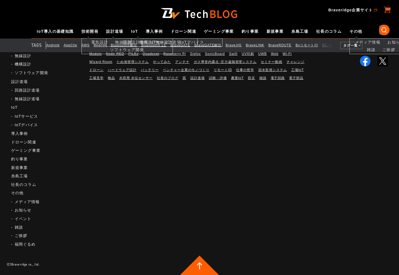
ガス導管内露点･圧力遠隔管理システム (225, 62)
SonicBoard (215, 53)
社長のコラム (329, 31)
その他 (355, 31)
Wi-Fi (287, 53)
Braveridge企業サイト (350, 10)
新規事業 (275, 31)
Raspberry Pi (174, 53)
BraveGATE (185, 45)
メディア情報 (27, 202)
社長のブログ (167, 78)
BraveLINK (259, 45)
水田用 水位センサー (136, 78)
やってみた (162, 62)
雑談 (19, 227)
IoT (134, 31)
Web (274, 53)
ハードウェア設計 (122, 70)
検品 (111, 78)
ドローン (96, 70)
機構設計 (23, 64)
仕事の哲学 (245, 70)
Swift (233, 53)
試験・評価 (218, 78)
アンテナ (182, 62)
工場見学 (96, 78)
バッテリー (150, 70)
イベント (23, 218)
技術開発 (90, 31)
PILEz (133, 53)
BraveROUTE (284, 45)
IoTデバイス (26, 125)
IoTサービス (26, 116)
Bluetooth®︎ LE (157, 45)
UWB (262, 53)
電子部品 (296, 78)
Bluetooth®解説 (128, 45)
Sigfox (195, 53)
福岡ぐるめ (25, 244)
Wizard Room (100, 62)
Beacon (104, 45)
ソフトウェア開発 (31, 72)
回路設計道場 (27, 90)
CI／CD (333, 45)
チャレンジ (296, 62)
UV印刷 (248, 53)
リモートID (223, 70)
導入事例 (154, 31)
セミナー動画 (271, 62)
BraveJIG (238, 45)
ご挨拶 (21, 235)
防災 (251, 78)
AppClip (74, 45)
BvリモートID (311, 45)
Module (95, 53)
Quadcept (151, 53)
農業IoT (237, 78)
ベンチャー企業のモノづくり (186, 70)
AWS (90, 45)
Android (57, 45)
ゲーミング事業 (219, 31)
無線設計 (23, 56)
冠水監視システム (272, 70)
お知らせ (23, 210)
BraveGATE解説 (212, 45)
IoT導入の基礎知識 (55, 31)
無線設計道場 (27, 99)
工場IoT (297, 70)
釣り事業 (250, 31)
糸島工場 (299, 31)
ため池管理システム (133, 62)
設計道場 (114, 31)
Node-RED (115, 53)
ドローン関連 (183, 31)
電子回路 (278, 78)
